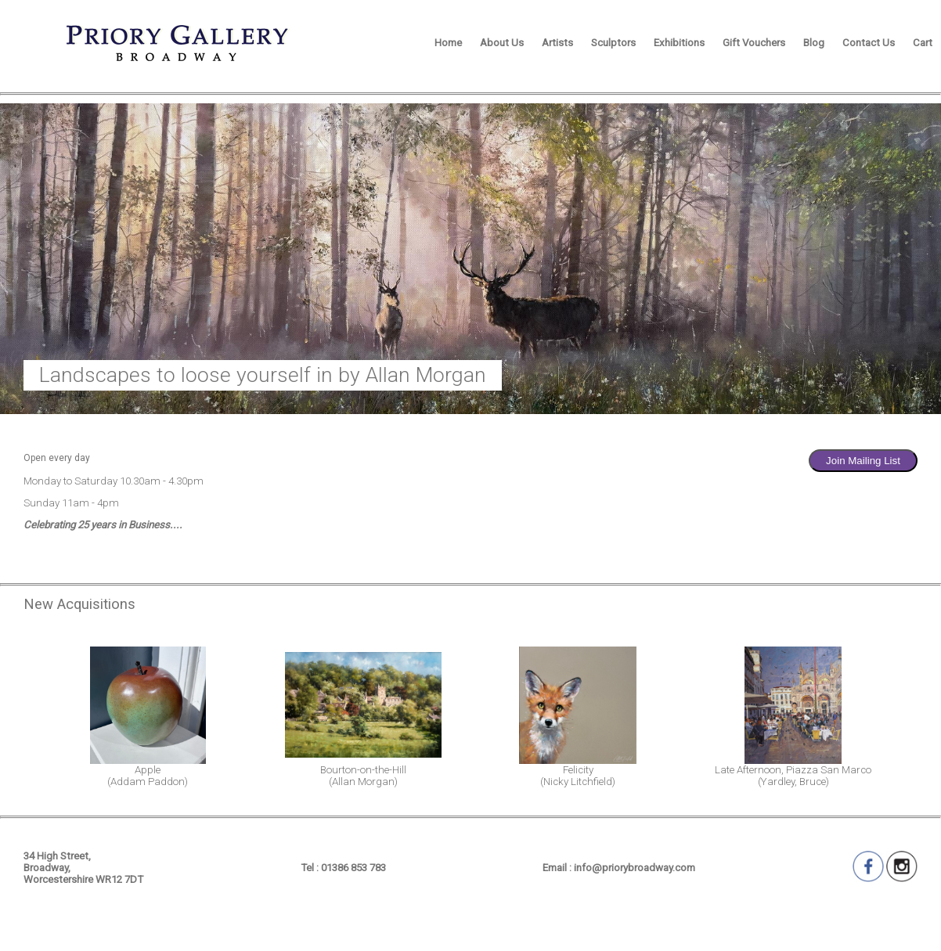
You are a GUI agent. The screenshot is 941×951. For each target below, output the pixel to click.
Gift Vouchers (754, 43)
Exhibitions (679, 43)
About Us (502, 43)
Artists (557, 43)
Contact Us (868, 43)
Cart (922, 43)
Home (448, 43)
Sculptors (613, 43)
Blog (813, 43)
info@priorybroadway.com (634, 868)
